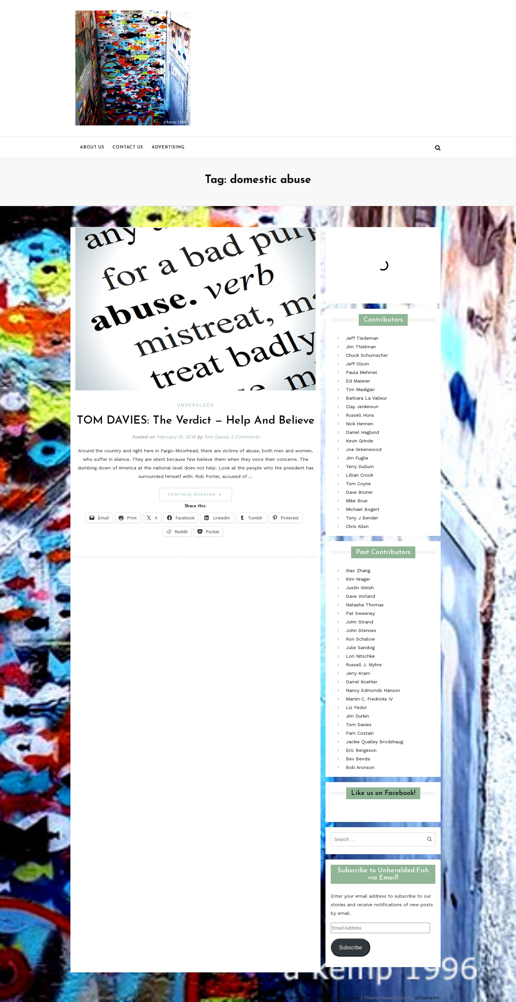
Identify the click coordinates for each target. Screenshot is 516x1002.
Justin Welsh (360, 587)
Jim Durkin (357, 716)
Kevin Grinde (359, 440)
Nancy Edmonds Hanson (373, 690)
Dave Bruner (359, 492)
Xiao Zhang (358, 570)
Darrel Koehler (361, 681)
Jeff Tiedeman (362, 338)
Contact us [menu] (128, 147)
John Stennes (361, 630)
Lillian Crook (359, 475)
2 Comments (245, 436)
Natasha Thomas (365, 604)
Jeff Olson (357, 363)
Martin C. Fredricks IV (369, 698)
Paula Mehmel (361, 372)
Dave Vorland (360, 596)
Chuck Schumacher (367, 355)
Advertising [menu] (168, 147)
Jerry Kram (358, 673)
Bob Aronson (360, 767)
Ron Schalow (360, 639)
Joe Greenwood (363, 449)
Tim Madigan (360, 389)
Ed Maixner (358, 380)
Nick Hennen (359, 423)
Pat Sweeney (360, 613)
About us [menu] (92, 147)
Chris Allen (357, 526)
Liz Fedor (356, 707)
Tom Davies (216, 436)
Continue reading (200, 494)
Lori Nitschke (360, 656)
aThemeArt (427, 997)
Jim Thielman (361, 346)
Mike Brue (357, 500)
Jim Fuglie (357, 458)
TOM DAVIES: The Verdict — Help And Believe (196, 421)
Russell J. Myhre (364, 664)
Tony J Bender (362, 517)
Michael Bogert (362, 509)
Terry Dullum (360, 466)
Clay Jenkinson (362, 406)
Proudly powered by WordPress (324, 997)
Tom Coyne (358, 483)
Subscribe (350, 947)
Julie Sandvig (360, 647)
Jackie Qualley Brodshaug (374, 741)
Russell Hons (360, 415)
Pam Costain (360, 733)
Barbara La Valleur (366, 398)
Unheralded (195, 405)
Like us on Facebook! (383, 793)
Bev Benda (358, 758)
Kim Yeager (358, 579)
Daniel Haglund (362, 432)
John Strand (359, 621)
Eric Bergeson (361, 750)
